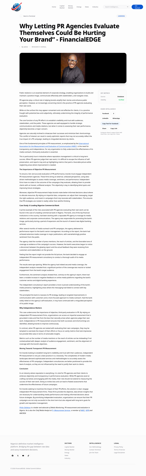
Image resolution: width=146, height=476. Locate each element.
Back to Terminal (27, 16)
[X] (18, 456)
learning (121, 16)
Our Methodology (95, 447)
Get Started (137, 7)
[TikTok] (28, 456)
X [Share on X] (113, 113)
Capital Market (62, 7)
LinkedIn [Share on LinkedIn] (105, 118)
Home (54, 7)
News (87, 7)
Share (104, 128)
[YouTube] (23, 456)
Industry (95, 7)
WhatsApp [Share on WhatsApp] (116, 118)
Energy (79, 7)
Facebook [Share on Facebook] (105, 113)
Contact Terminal (95, 450)
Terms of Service (119, 450)
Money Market (70, 7)
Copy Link (114, 128)
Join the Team (93, 453)
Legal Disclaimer (119, 453)
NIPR (88, 410)
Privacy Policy (118, 447)
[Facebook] (13, 456)
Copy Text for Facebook (110, 124)
